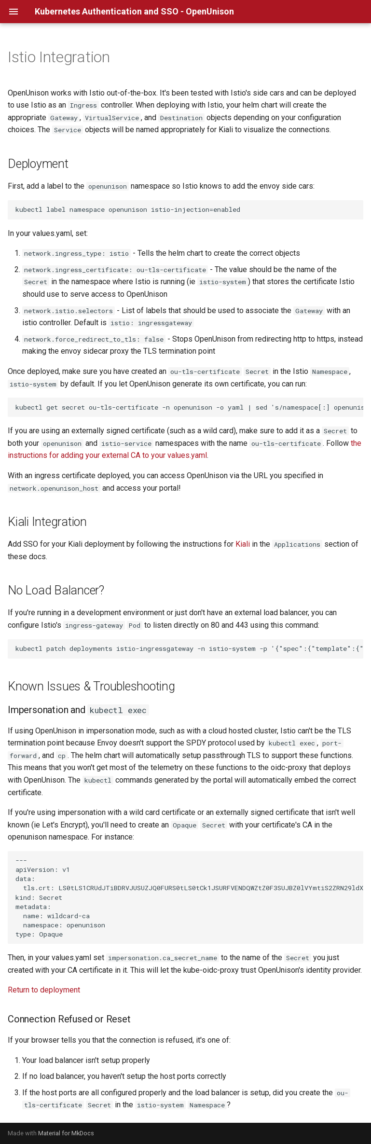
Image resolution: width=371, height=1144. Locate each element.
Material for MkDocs (66, 1133)
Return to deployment (44, 989)
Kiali (242, 544)
